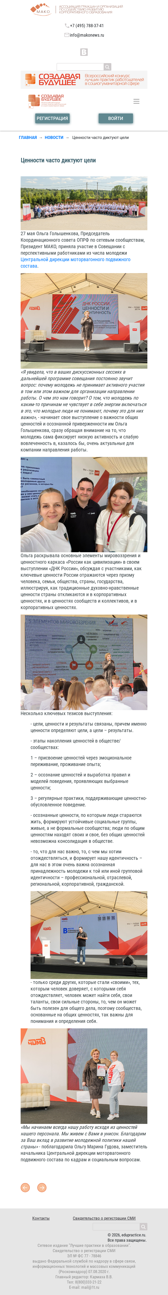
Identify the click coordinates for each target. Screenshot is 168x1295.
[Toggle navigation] (136, 101)
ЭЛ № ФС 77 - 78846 (84, 1255)
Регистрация (52, 118)
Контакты (41, 1218)
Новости (54, 137)
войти (115, 118)
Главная (28, 137)
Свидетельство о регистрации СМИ (104, 1218)
